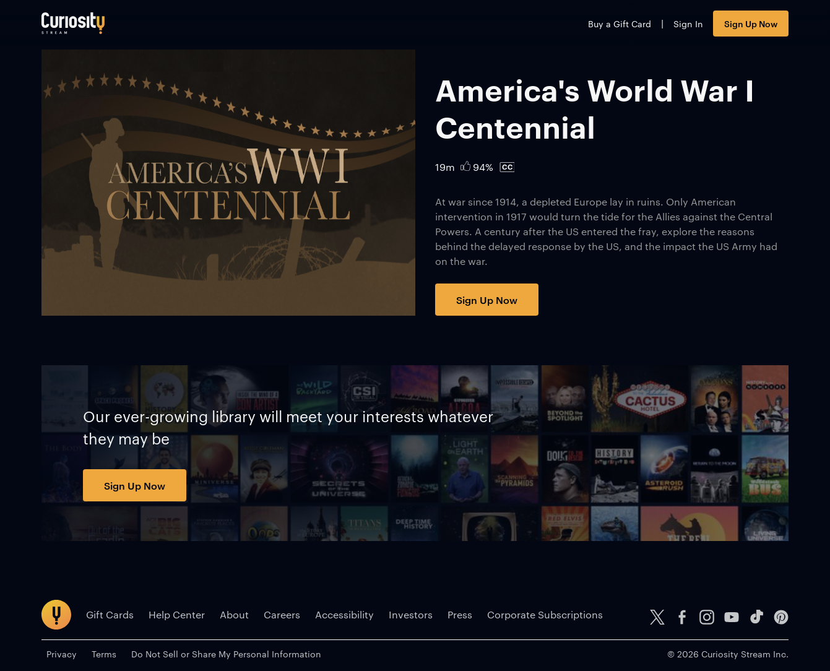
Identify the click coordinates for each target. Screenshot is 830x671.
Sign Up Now (750, 23)
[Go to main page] (73, 23)
